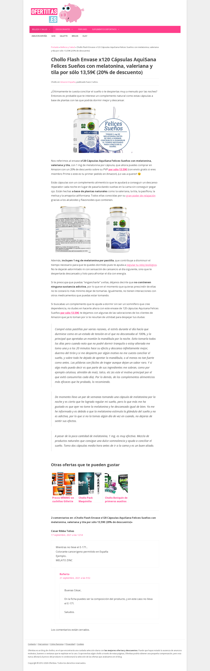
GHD (53, 36)
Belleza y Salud (42, 29)
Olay (84, 36)
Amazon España (39, 36)
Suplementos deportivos (107, 29)
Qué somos (43, 644)
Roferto (64, 574)
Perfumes (82, 29)
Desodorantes (66, 29)
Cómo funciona (57, 644)
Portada (55, 47)
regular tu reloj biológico (141, 265)
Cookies (80, 644)
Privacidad (70, 644)
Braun (75, 36)
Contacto (32, 644)
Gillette (64, 36)
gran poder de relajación (140, 195)
